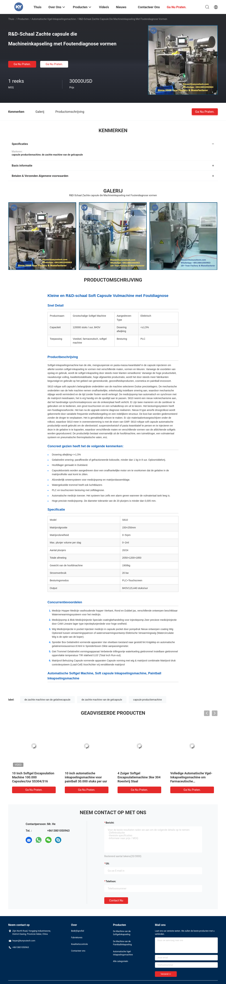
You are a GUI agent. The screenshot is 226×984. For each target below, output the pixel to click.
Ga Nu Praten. (22, 64)
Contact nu (116, 900)
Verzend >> (166, 974)
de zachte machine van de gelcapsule (101, 699)
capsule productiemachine (147, 699)
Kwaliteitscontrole (79, 944)
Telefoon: (111, 881)
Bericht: (110, 822)
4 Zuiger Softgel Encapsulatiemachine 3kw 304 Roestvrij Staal (139, 777)
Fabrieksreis (76, 937)
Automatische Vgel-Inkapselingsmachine (54, 19)
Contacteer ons (78, 951)
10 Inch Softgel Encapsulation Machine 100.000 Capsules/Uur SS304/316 (33, 777)
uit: (108, 863)
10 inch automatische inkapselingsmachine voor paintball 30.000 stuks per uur (86, 777)
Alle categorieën (120, 961)
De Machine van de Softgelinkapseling (122, 933)
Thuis (11, 19)
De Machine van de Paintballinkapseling (122, 943)
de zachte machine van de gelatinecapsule (47, 699)
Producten (23, 19)
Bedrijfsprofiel (77, 931)
